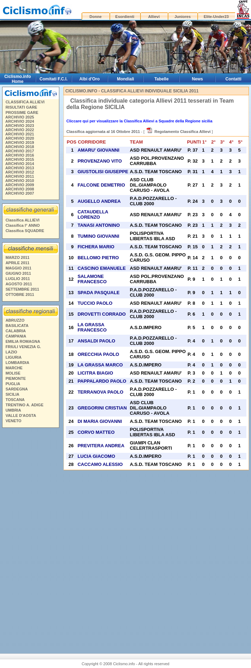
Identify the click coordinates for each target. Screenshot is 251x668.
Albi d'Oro (89, 79)
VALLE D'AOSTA (21, 415)
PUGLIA (13, 384)
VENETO (14, 421)
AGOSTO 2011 (19, 284)
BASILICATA (17, 325)
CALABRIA (16, 331)
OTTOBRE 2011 (20, 294)
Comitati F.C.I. (53, 79)
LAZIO (11, 352)
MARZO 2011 (18, 257)
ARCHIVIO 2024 (19, 121)
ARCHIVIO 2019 (19, 142)
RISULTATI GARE (21, 107)
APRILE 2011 (18, 263)
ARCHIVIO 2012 (19, 172)
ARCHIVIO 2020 (19, 138)
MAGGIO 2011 (18, 268)
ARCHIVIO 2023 (19, 125)
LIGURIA (14, 357)
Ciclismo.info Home (17, 79)
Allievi (154, 16)
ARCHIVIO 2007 (19, 193)
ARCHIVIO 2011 (19, 176)
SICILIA (12, 394)
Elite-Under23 (216, 16)
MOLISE (13, 373)
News (197, 79)
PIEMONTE (16, 378)
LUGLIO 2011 (18, 279)
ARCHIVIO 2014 (19, 164)
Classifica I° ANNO (23, 225)
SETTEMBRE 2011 (22, 289)
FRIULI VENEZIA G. (23, 347)
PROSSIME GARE (22, 112)
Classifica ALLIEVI (23, 220)
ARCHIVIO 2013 (19, 168)
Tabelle (161, 79)
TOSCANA (15, 399)
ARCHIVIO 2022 (19, 130)
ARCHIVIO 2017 (19, 151)
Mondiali (125, 79)
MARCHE (14, 368)
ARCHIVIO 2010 (19, 180)
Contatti (233, 79)
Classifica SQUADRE (25, 231)
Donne (96, 16)
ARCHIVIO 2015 (19, 159)
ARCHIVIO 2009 (19, 185)
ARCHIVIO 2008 (19, 189)
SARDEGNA (17, 389)
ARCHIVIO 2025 (19, 117)
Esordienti (125, 16)
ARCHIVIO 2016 (19, 155)
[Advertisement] (30, 538)
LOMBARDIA (17, 362)
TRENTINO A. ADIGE (24, 405)
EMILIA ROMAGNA (23, 341)
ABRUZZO (15, 320)
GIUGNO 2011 (18, 273)
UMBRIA (13, 410)
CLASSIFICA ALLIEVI (25, 102)
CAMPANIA (16, 336)
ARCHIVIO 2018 (19, 147)
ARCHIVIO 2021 (19, 134)
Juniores (182, 16)
